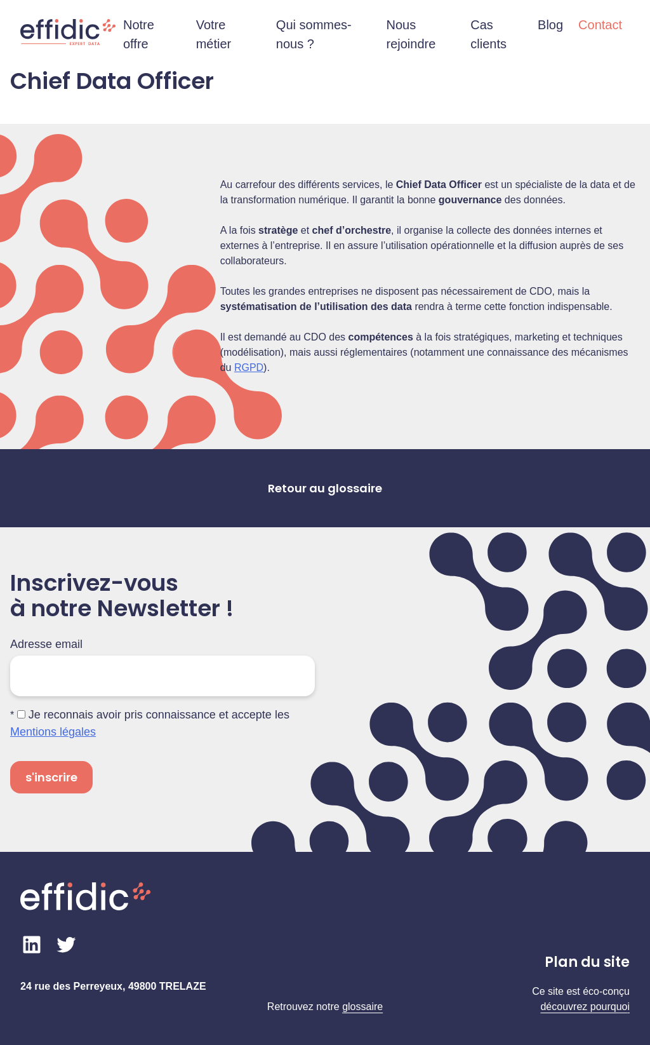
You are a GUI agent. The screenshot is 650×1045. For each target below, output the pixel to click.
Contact (600, 25)
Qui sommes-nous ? (314, 34)
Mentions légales (53, 731)
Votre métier (214, 34)
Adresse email (46, 644)
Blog (550, 25)
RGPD (248, 367)
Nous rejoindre (411, 34)
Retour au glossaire (325, 488)
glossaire (362, 1006)
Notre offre (138, 34)
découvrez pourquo (583, 1006)
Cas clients (488, 34)
